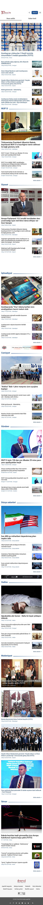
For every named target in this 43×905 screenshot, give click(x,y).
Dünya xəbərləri (8, 502)
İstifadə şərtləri (19, 889)
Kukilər (38, 889)
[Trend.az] (6, 12)
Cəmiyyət (5, 353)
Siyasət (4, 184)
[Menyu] (40, 12)
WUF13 (4, 108)
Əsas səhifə (11, 18)
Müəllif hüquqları (7, 889)
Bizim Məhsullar (37, 886)
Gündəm (5, 426)
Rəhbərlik (27, 886)
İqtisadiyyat (6, 273)
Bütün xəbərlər (37, 180)
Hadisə (4, 582)
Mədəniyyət (6, 655)
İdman (4, 801)
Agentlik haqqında (7, 886)
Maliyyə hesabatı (18, 886)
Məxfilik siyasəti (29, 889)
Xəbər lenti (32, 18)
